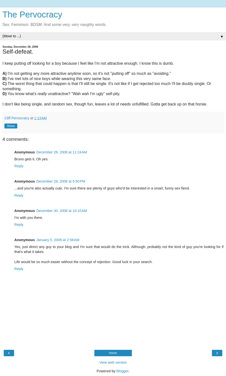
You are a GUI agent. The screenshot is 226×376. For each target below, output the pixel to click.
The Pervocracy (32, 14)
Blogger (122, 371)
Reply (18, 166)
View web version (113, 362)
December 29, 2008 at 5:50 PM (60, 181)
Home (113, 353)
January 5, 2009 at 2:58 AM (57, 240)
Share (11, 126)
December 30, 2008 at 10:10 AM (61, 211)
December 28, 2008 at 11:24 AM (61, 152)
